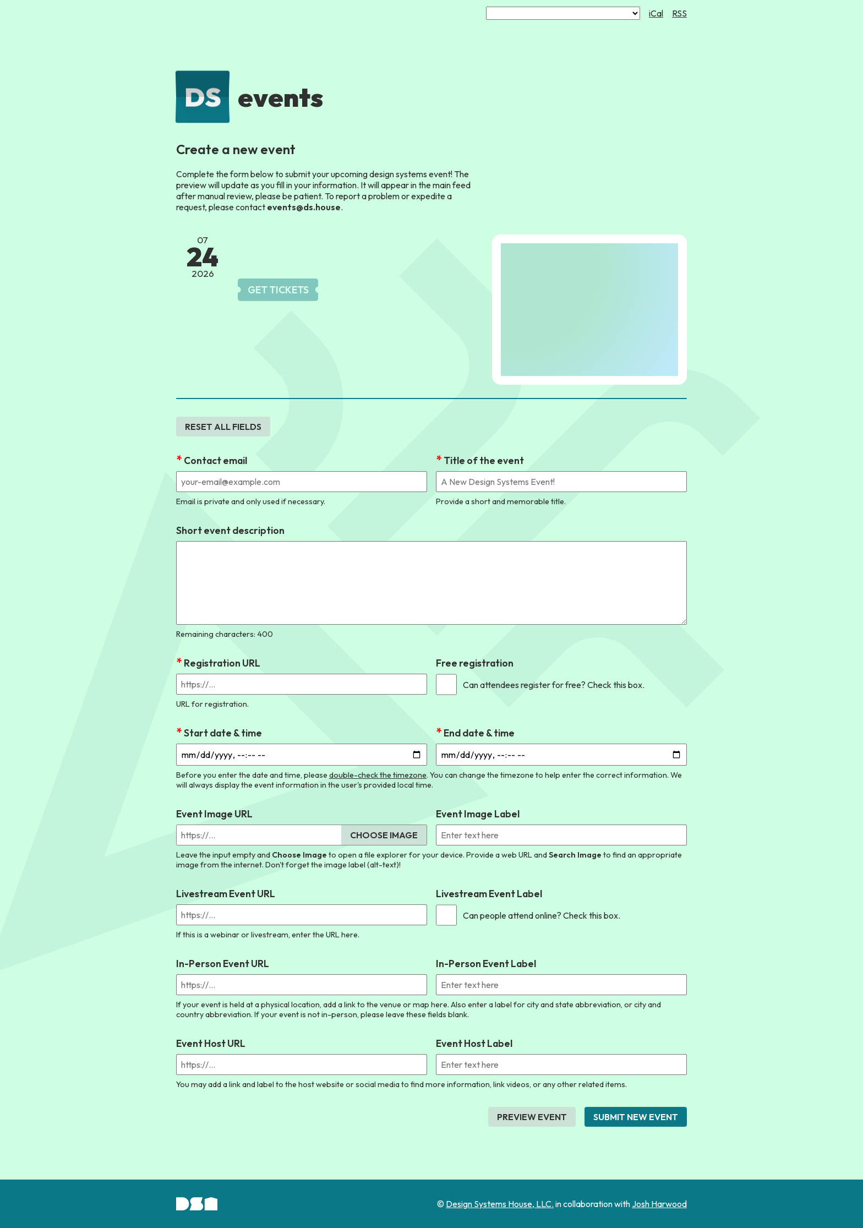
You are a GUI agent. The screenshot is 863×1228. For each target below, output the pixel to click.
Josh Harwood (659, 1203)
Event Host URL (210, 1043)
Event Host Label (474, 1043)
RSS (679, 13)
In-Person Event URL (222, 963)
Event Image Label (478, 813)
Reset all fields (223, 426)
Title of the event (484, 460)
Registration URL (222, 663)
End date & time (479, 733)
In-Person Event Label (486, 963)
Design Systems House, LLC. (500, 1203)
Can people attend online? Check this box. (541, 915)
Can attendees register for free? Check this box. (553, 684)
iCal (656, 13)
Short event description (230, 530)
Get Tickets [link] (278, 289)
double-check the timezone (378, 775)
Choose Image (384, 835)
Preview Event (532, 1116)
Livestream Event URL (225, 893)
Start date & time (223, 733)
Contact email (215, 460)
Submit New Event (635, 1116)
